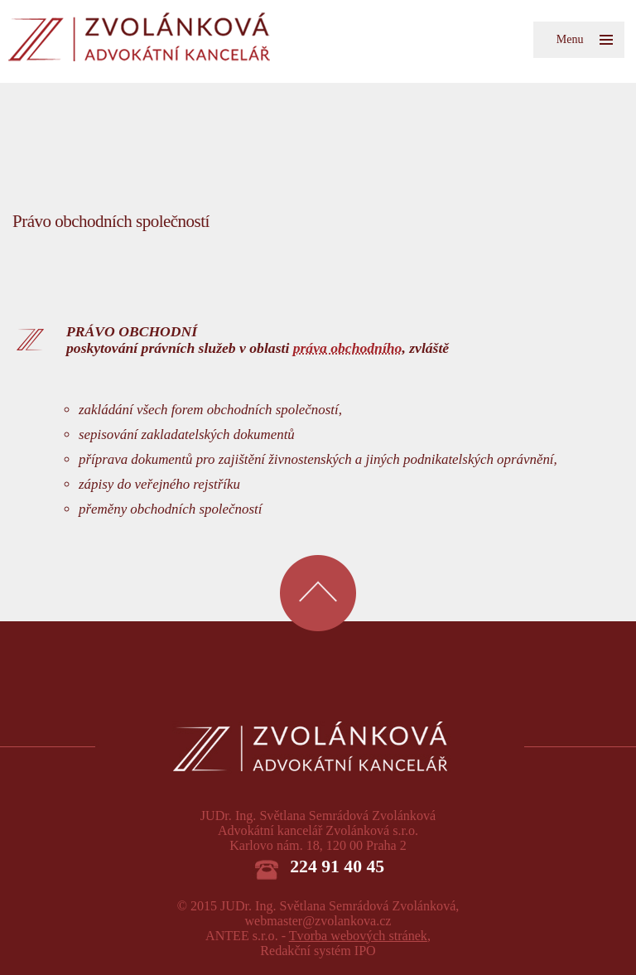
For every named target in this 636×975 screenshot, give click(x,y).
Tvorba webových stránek (358, 936)
